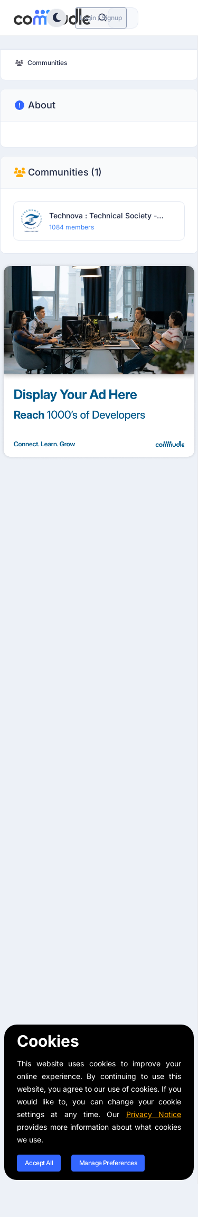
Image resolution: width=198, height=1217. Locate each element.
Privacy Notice (153, 1114)
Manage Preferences (108, 1163)
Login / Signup (101, 18)
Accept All (39, 1163)
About (34, 105)
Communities (57, 172)
